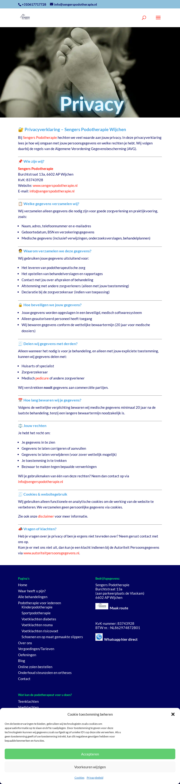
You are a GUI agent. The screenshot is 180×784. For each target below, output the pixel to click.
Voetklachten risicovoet (40, 631)
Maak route (119, 608)
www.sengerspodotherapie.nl (55, 185)
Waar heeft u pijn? (32, 591)
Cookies (79, 777)
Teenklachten (28, 701)
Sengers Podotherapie (40, 137)
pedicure (42, 378)
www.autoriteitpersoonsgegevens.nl (51, 553)
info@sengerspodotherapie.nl (52, 191)
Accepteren (90, 754)
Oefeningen (27, 655)
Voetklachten (28, 707)
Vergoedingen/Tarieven (36, 649)
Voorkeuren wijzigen (90, 767)
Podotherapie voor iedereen (39, 603)
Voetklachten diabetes (39, 619)
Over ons (25, 643)
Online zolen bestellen (35, 667)
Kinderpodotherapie (37, 607)
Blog (21, 661)
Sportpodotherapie (36, 613)
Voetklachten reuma (37, 625)
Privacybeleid (95, 777)
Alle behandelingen (32, 597)
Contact (24, 679)
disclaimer (46, 516)
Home (22, 585)
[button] (173, 714)
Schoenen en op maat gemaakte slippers (52, 637)
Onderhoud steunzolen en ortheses (45, 672)
